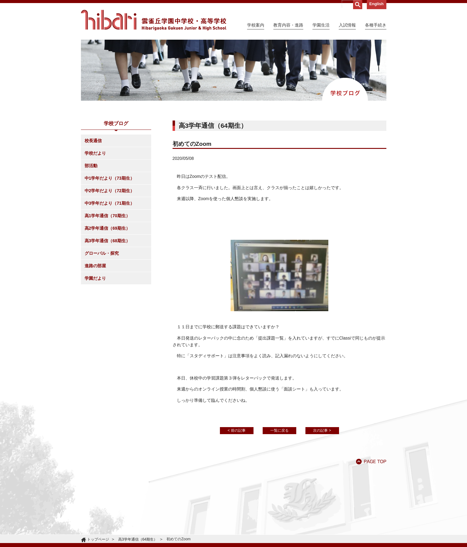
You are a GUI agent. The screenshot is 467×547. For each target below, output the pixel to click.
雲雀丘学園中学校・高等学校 (153, 20)
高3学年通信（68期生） (107, 240)
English (376, 4)
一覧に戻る (279, 430)
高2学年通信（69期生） (107, 228)
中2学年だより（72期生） (109, 190)
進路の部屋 (95, 265)
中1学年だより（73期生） (109, 178)
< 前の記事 (236, 430)
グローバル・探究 (102, 253)
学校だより (95, 153)
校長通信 (93, 140)
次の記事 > (322, 430)
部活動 (91, 165)
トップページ (98, 539)
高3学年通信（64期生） (137, 539)
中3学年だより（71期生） (109, 203)
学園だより (95, 278)
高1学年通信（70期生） (107, 215)
